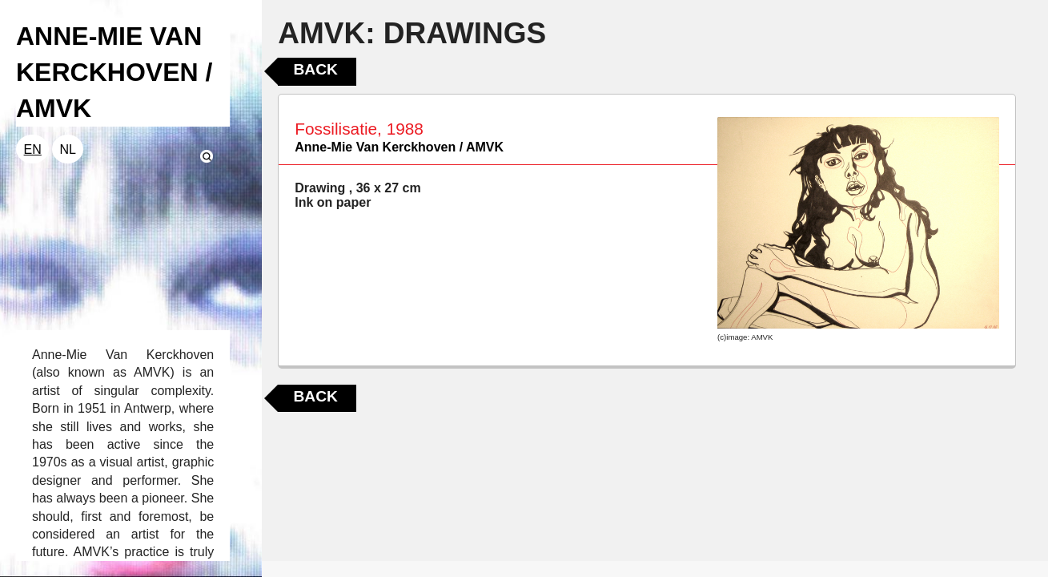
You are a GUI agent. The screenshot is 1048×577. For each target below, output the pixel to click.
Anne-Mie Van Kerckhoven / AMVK (399, 147)
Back (315, 69)
